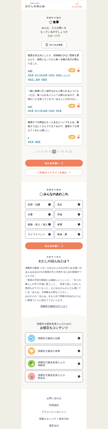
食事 (72, 70)
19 (66, 151)
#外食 (59, 110)
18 (62, 151)
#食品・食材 (34, 79)
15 (50, 151)
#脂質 (44, 79)
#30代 (52, 75)
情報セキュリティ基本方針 (54, 418)
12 (38, 151)
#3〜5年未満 (41, 75)
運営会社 (54, 425)
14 (46, 151)
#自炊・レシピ (63, 75)
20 (70, 151)
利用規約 (54, 405)
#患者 (31, 75)
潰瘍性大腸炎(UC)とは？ (54, 306)
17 (58, 151)
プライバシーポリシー (54, 412)
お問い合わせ (54, 398)
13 (42, 151)
